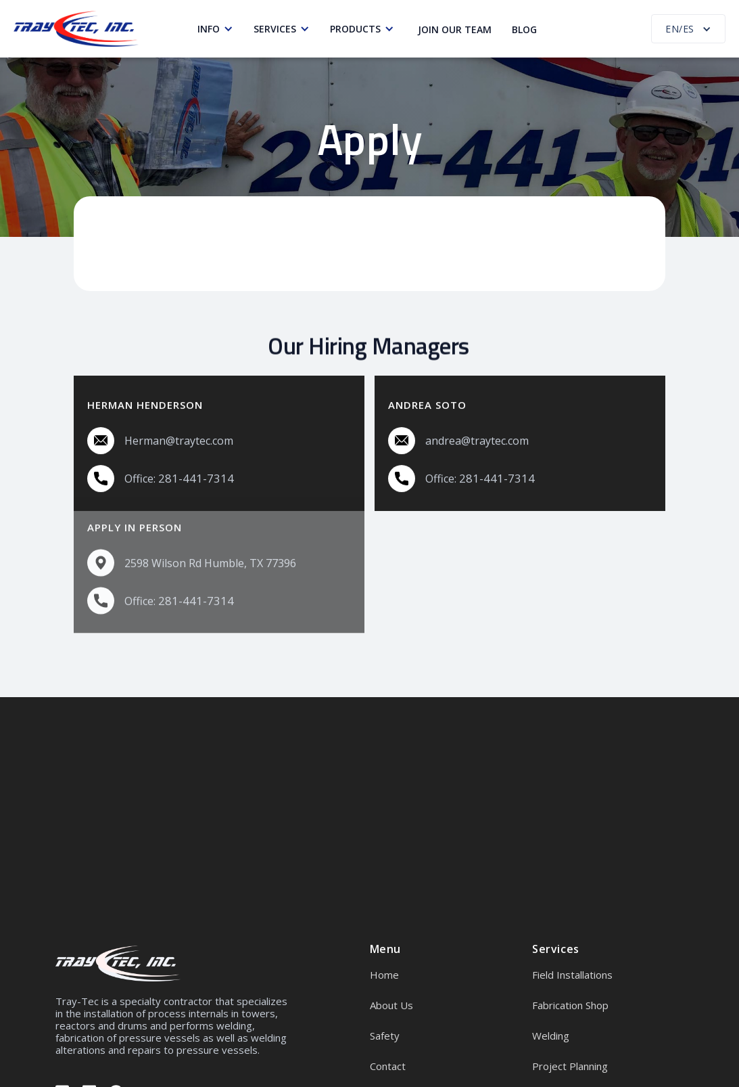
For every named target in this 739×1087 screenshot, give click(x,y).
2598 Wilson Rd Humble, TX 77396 (210, 544)
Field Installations (572, 974)
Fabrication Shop (570, 1005)
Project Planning (570, 1066)
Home (384, 974)
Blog (524, 29)
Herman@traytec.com (178, 439)
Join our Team (455, 29)
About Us (391, 1005)
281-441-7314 (196, 477)
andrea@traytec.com (477, 439)
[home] (76, 29)
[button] (219, 29)
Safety (385, 1035)
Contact (388, 1066)
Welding (550, 1035)
